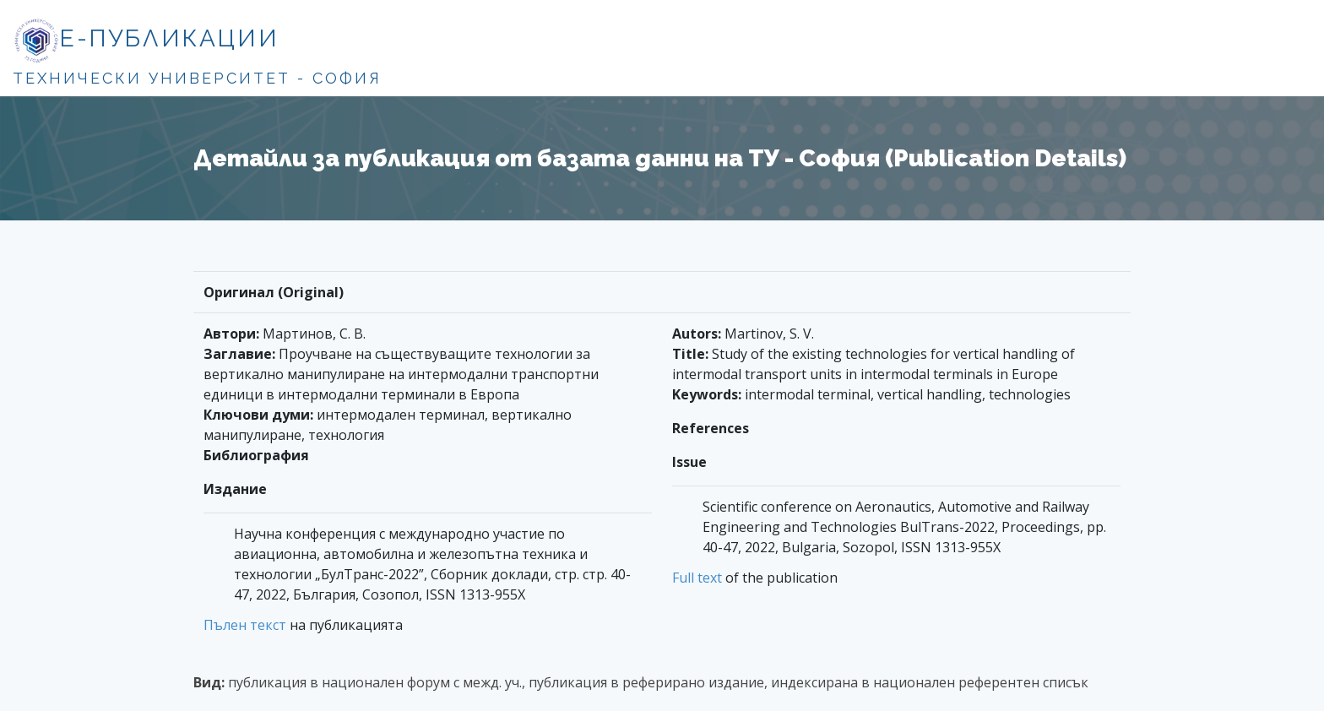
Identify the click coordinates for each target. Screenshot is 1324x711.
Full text (697, 577)
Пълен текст (244, 625)
